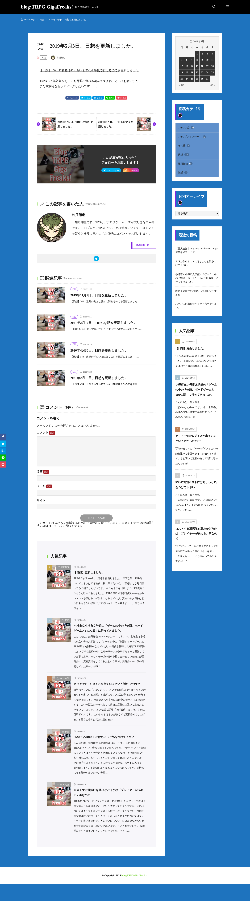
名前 (43, 473)
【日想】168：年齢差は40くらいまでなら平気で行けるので (79, 70)
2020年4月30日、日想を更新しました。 (105, 351)
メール (44, 488)
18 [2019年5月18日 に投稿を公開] (212, 66)
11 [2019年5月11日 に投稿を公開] (212, 59)
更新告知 (65, 569)
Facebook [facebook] (72, 98)
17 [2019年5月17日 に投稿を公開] (207, 66)
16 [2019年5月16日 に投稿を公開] (202, 66)
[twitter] (96, 260)
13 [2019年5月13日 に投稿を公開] (187, 66)
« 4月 (182, 85)
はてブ (100, 98)
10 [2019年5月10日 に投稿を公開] (207, 59)
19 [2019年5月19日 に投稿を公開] (181, 72)
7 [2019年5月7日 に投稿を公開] (192, 59)
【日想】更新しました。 (92, 574)
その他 (184, 146)
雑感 (183, 173)
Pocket (124, 98)
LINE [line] (112, 98)
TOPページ (29, 19)
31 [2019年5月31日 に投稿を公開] (207, 78)
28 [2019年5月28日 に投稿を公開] (192, 78)
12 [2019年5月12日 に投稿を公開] (181, 66)
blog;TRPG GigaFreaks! (60, 7)
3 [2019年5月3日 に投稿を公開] (207, 53)
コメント (46, 434)
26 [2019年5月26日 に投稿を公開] (181, 78)
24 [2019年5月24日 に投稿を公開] (207, 72)
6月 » (212, 85)
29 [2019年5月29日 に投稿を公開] (197, 78)
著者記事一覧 (141, 245)
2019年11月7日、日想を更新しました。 (105, 296)
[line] (3, 457)
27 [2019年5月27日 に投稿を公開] (187, 78)
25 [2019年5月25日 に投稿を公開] (212, 72)
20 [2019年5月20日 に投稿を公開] (187, 72)
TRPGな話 (64, 685)
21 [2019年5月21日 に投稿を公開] (192, 72)
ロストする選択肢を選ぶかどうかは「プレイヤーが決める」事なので (196, 539)
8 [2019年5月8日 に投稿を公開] (197, 59)
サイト (41, 502)
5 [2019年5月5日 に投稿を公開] (181, 59)
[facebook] (3, 437)
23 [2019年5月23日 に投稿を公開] (202, 72)
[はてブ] (3, 450)
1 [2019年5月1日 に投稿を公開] (197, 53)
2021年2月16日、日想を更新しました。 (105, 379)
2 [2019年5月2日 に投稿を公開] (202, 53)
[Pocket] (3, 464)
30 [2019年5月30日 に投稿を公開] (202, 78)
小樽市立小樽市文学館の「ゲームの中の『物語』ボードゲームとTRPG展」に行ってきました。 (108, 632)
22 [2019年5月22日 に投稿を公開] (197, 72)
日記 (42, 19)
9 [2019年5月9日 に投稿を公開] (202, 59)
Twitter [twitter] (87, 98)
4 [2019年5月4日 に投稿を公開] (212, 53)
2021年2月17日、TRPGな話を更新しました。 (111, 324)
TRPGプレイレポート (192, 137)
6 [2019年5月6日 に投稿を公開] (186, 59)
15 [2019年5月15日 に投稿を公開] (197, 66)
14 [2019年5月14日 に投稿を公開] (192, 66)
